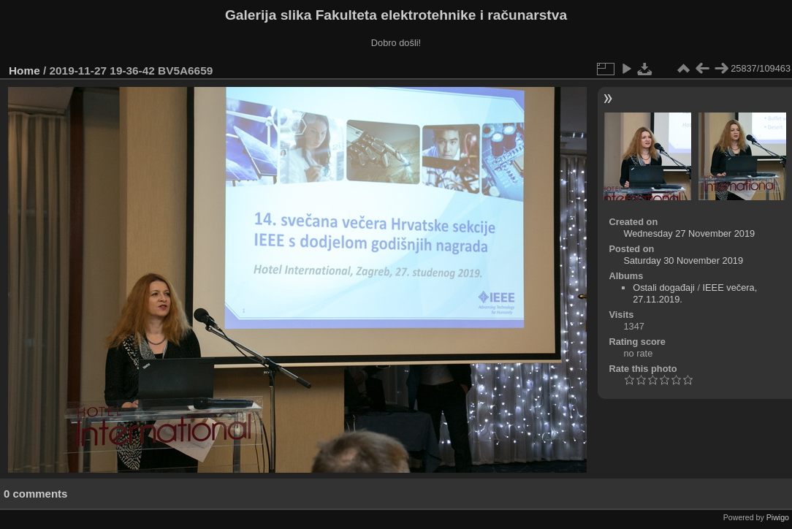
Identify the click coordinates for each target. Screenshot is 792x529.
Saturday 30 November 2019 (683, 260)
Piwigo (777, 517)
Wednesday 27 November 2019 (689, 233)
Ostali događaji (664, 287)
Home (24, 70)
